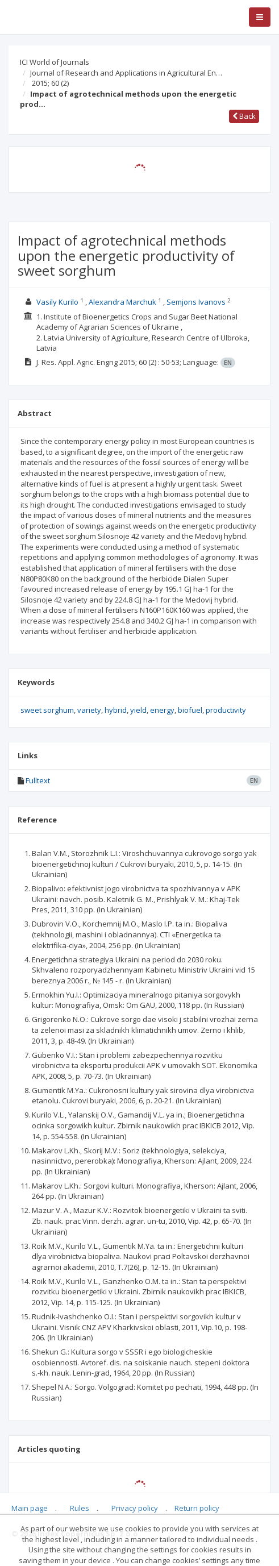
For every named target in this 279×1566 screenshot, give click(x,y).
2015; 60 (50, 83)
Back (244, 116)
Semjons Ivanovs (196, 302)
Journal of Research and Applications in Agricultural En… (126, 73)
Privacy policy (134, 1508)
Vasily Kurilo (57, 302)
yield (138, 710)
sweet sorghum (47, 710)
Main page (29, 1508)
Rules (79, 1508)
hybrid (116, 710)
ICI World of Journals (54, 62)
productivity (226, 710)
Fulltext (38, 780)
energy (162, 710)
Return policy (196, 1508)
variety (89, 710)
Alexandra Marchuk (122, 302)
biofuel (190, 710)
